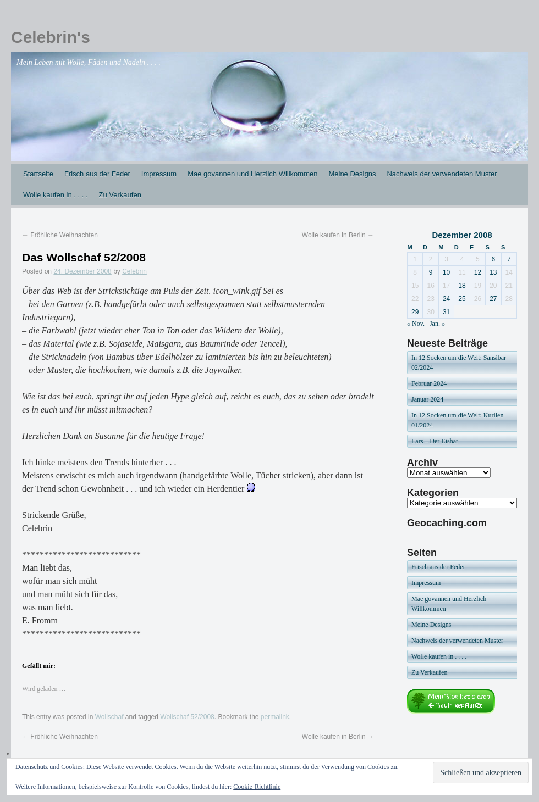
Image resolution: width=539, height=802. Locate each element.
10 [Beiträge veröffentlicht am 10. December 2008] (446, 272)
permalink (275, 717)
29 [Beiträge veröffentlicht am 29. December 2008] (415, 312)
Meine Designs (352, 174)
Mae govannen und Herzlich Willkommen (252, 174)
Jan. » (437, 323)
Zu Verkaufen (120, 195)
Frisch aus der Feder (97, 174)
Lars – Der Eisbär (434, 441)
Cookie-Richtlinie (256, 786)
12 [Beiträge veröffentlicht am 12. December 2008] (477, 272)
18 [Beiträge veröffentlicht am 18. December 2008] (461, 285)
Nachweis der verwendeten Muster (442, 174)
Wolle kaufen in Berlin (338, 235)
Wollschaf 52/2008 (187, 717)
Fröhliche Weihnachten (60, 235)
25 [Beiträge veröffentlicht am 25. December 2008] (461, 299)
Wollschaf (109, 717)
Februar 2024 (429, 383)
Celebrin (134, 271)
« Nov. (416, 323)
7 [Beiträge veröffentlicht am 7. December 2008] (509, 259)
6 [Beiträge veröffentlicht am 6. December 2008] (493, 259)
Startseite (38, 174)
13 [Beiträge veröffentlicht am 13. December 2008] (493, 272)
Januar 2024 (427, 399)
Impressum (159, 174)
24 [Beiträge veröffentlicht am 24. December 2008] (446, 299)
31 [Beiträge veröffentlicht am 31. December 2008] (446, 312)
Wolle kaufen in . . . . (55, 195)
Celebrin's (50, 37)
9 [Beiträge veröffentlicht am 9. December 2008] (431, 272)
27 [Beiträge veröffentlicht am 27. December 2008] (493, 299)
